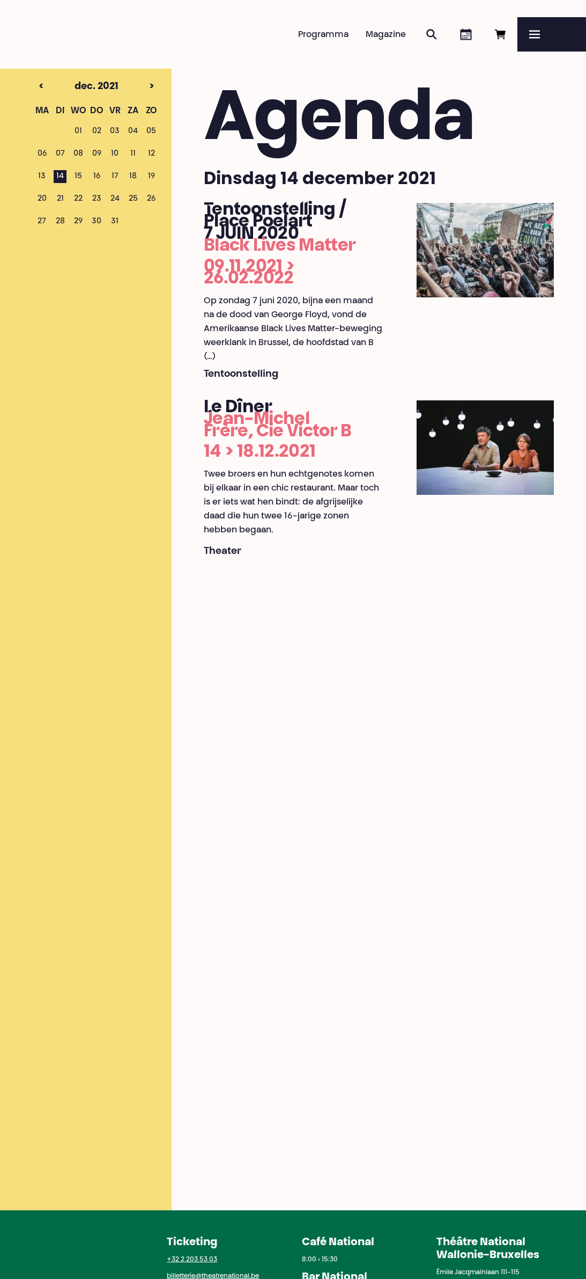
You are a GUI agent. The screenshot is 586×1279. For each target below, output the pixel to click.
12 (151, 154)
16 (96, 176)
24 (115, 199)
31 (114, 221)
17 (115, 176)
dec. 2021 (78, 87)
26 (151, 199)
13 (42, 176)
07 (60, 154)
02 (96, 131)
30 (96, 221)
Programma (323, 35)
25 (133, 199)
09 (96, 154)
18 (133, 176)
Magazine (386, 35)
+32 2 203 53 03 (192, 1259)
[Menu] (551, 34)
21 (60, 199)
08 (78, 154)
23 (96, 199)
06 (42, 154)
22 (78, 199)
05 (151, 131)
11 (133, 154)
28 (60, 221)
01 (78, 131)
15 (78, 176)
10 (114, 154)
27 (42, 221)
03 (115, 131)
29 (78, 221)
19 (151, 176)
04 (133, 131)
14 (60, 176)
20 (42, 199)
